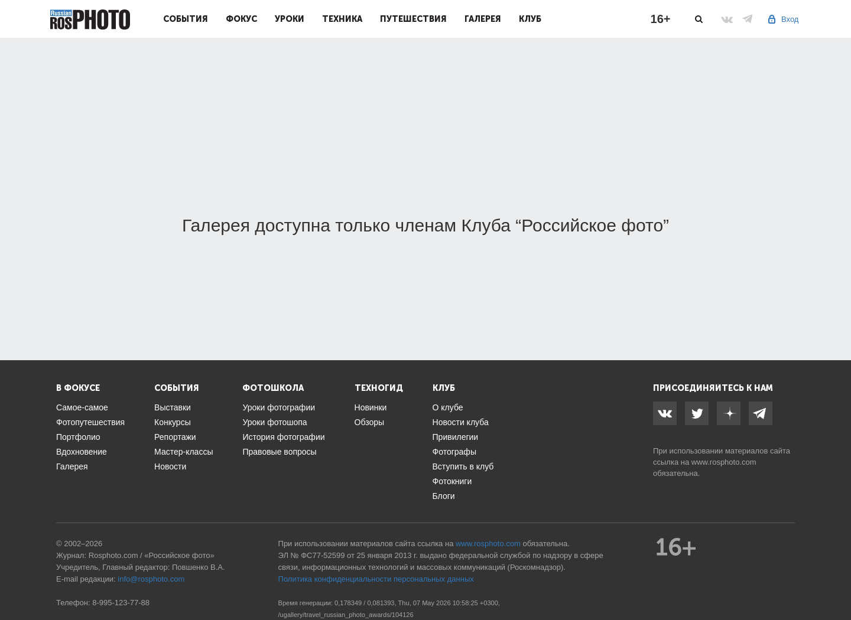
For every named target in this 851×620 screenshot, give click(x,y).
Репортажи (175, 437)
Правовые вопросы (279, 451)
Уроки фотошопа (274, 422)
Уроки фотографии (278, 407)
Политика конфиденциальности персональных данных (376, 579)
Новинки (371, 407)
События (185, 19)
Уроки (289, 19)
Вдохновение (81, 451)
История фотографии (283, 437)
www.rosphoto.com (723, 462)
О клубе (448, 407)
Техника (342, 19)
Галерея (483, 19)
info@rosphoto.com (151, 579)
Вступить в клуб (463, 466)
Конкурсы (172, 422)
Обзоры (370, 422)
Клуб (530, 19)
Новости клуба (461, 422)
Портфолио (78, 437)
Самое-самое (82, 407)
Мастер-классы (183, 451)
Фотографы (454, 451)
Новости (170, 466)
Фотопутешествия (90, 422)
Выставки (172, 407)
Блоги (444, 496)
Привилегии (456, 437)
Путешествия (413, 19)
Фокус (241, 19)
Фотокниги (452, 481)
